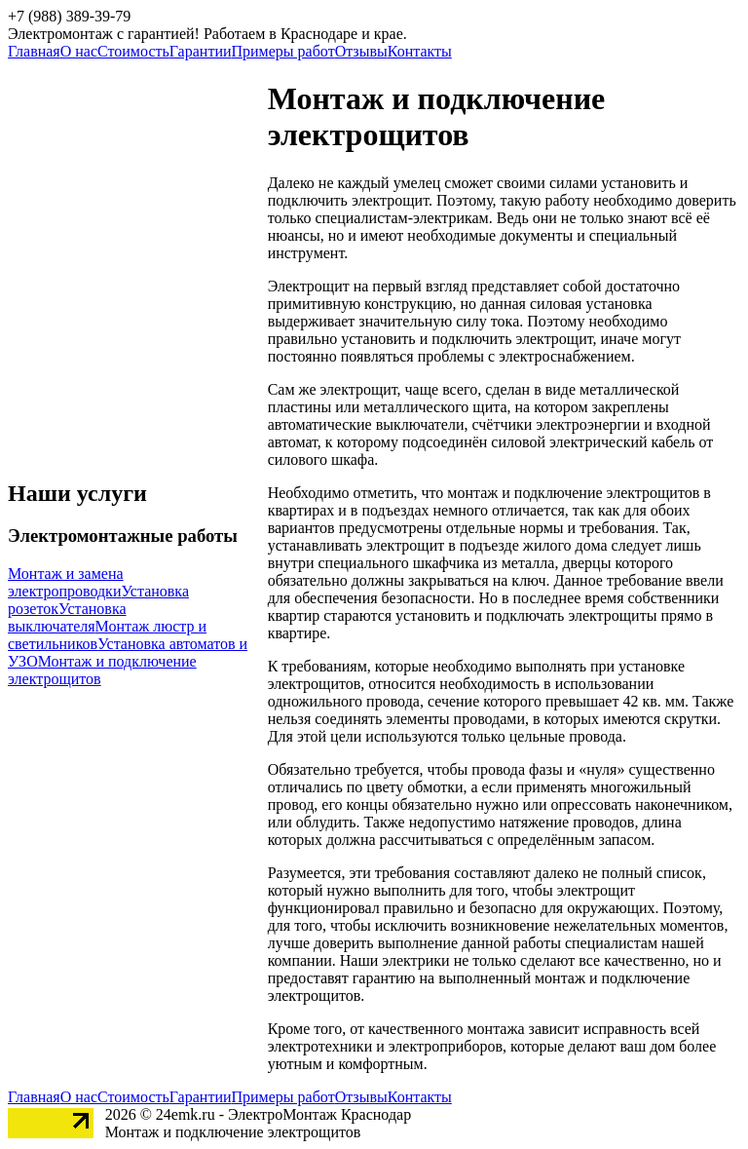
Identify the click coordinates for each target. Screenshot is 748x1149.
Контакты (420, 51)
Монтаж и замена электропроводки (66, 582)
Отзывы (361, 51)
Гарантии (200, 51)
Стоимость (133, 51)
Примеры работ (283, 51)
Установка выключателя (67, 617)
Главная (34, 51)
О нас (78, 51)
